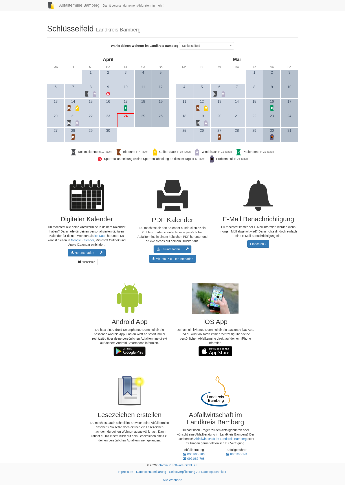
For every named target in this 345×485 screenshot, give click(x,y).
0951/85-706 (194, 454)
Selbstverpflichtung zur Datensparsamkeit (197, 472)
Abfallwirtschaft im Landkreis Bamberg (220, 439)
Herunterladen (82, 252)
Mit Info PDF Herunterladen (172, 259)
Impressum (125, 472)
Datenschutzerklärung (151, 472)
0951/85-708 (194, 458)
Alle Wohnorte (172, 480)
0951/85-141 (237, 454)
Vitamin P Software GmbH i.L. (178, 465)
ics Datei (100, 236)
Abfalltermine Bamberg (71, 5)
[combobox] (206, 45)
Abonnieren (86, 262)
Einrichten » (258, 244)
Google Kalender (82, 240)
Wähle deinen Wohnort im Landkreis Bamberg (144, 46)
